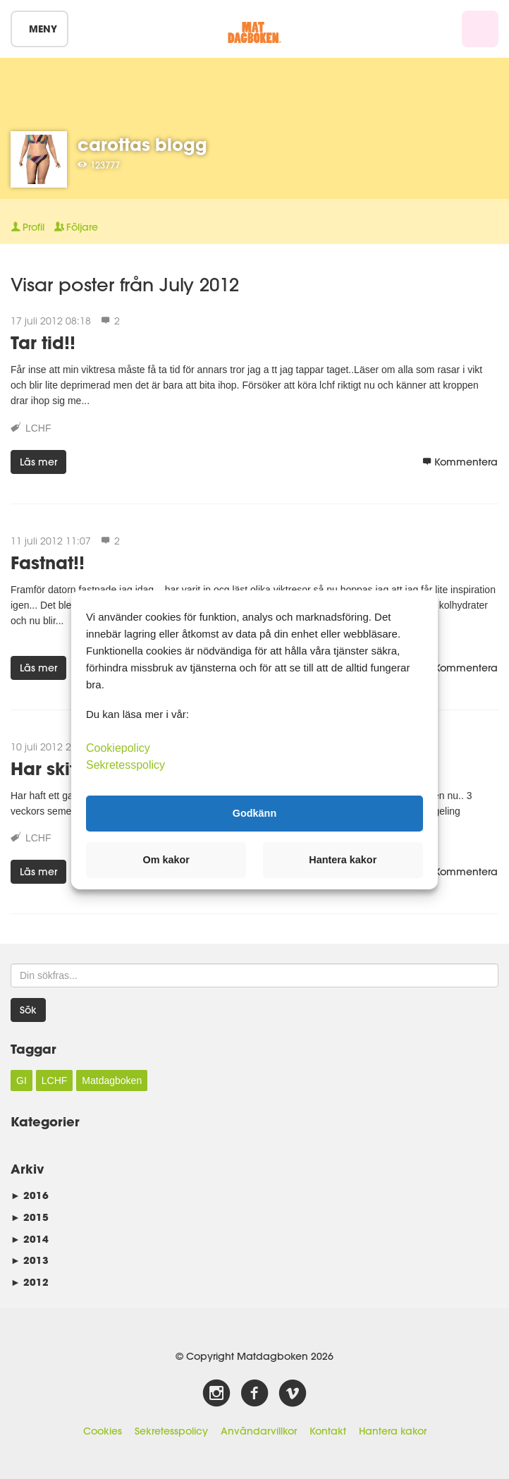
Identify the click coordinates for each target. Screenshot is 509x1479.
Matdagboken (112, 1080)
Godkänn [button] (254, 813)
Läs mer (38, 462)
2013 (30, 1260)
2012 (30, 1282)
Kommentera (460, 462)
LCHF (38, 428)
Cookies (102, 1431)
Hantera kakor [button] (342, 859)
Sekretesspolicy (171, 1431)
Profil (27, 227)
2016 (30, 1195)
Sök (28, 1010)
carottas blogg (142, 144)
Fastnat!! (48, 562)
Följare (76, 227)
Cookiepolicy (118, 747)
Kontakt (327, 1431)
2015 (30, 1217)
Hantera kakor (393, 1431)
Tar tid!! (43, 342)
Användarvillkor (259, 1431)
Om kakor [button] (166, 859)
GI (21, 1080)
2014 (30, 1239)
